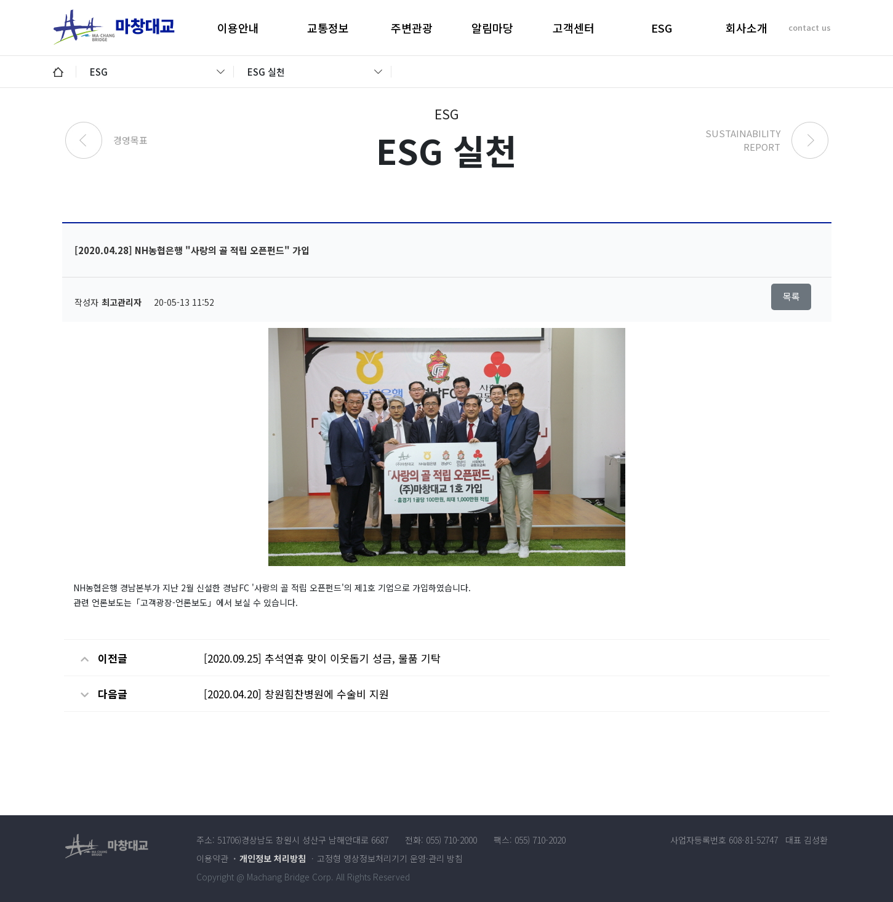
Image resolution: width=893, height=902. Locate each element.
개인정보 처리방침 (272, 858)
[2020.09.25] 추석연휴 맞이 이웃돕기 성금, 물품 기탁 (322, 658)
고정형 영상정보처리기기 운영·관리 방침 (390, 858)
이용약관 (212, 858)
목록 (791, 296)
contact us (809, 27)
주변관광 (412, 28)
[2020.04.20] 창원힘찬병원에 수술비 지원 (296, 693)
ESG (661, 28)
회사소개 (746, 28)
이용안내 (238, 28)
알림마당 (492, 28)
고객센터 (574, 28)
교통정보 (328, 28)
